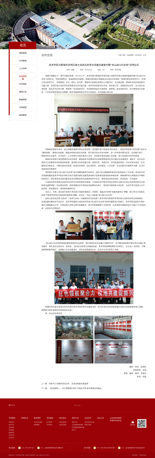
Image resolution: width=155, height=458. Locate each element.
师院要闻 (23, 53)
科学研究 (49, 422)
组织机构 (11, 427)
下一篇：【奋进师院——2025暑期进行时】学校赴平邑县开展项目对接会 (71, 388)
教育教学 (44, 7)
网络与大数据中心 (30, 455)
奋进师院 (23, 76)
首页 (14, 7)
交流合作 (120, 7)
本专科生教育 (38, 422)
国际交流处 (88, 424)
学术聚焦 (23, 61)
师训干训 (110, 7)
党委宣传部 (142, 455)
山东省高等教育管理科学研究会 (116, 419)
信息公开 (131, 7)
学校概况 (23, 7)
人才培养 (23, 68)
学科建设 (54, 7)
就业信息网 (62, 424)
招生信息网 (62, 422)
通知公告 (23, 92)
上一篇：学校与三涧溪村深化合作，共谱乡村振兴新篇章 (64, 384)
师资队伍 (33, 7)
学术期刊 (49, 424)
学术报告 (23, 84)
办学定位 (11, 437)
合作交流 (138, 55)
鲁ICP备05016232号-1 (43, 455)
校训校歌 (11, 430)
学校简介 (11, 422)
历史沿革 (11, 435)
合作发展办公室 (89, 422)
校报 (144, 7)
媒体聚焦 (23, 115)
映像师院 (23, 100)
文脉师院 (23, 107)
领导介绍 (11, 424)
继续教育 (37, 424)
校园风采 (11, 432)
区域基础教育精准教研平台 (78, 429)
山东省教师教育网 (77, 424)
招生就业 (100, 7)
